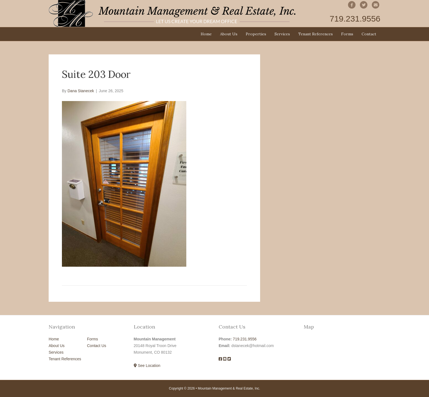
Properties (256, 33)
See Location (147, 365)
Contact (369, 33)
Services (282, 33)
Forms (347, 33)
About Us (228, 33)
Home (206, 33)
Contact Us (96, 345)
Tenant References (315, 33)
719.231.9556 (245, 339)
